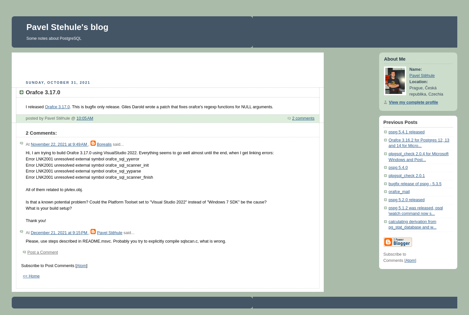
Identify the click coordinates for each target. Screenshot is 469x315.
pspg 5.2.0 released (407, 200)
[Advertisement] (168, 65)
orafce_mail (399, 191)
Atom (81, 265)
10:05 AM (85, 118)
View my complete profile (413, 102)
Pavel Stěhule (109, 233)
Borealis (104, 144)
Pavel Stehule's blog (67, 27)
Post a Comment (42, 252)
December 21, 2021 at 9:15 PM (59, 233)
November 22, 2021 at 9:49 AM (59, 144)
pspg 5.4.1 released (407, 132)
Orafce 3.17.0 (57, 107)
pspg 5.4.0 (398, 167)
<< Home (31, 276)
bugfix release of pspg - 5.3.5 (415, 184)
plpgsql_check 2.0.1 (407, 175)
